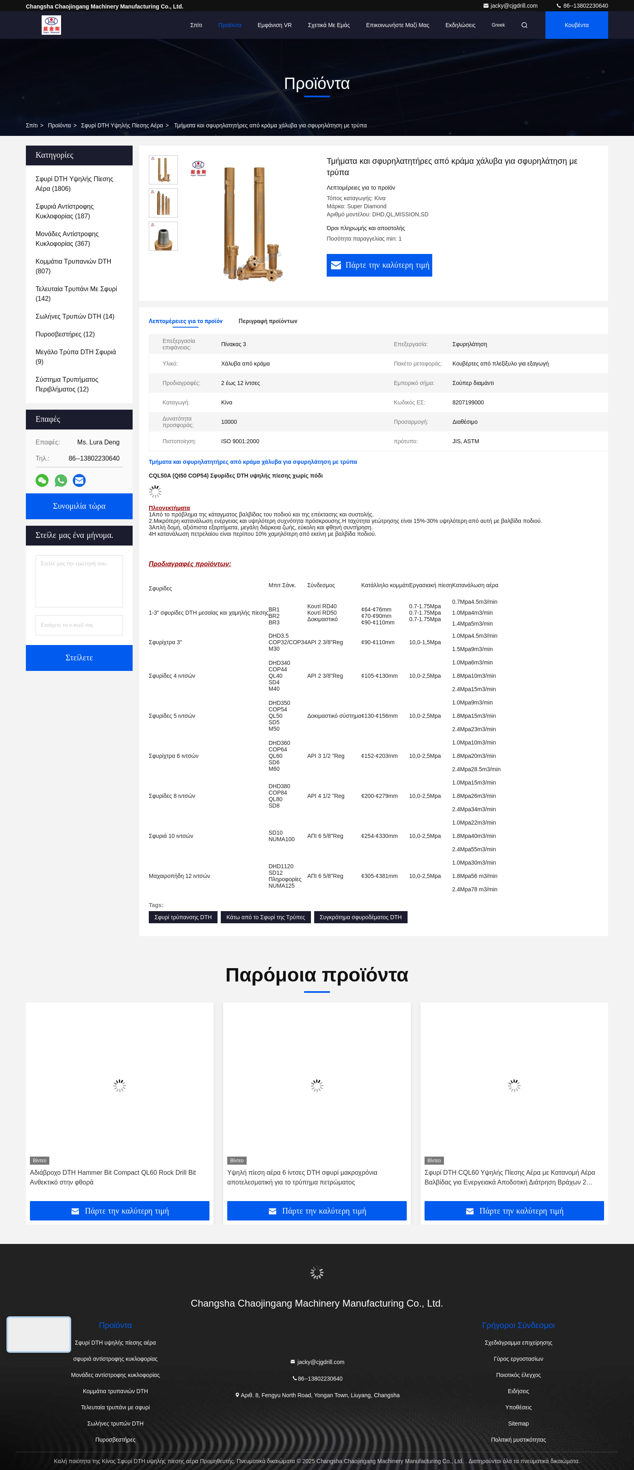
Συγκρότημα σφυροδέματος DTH (361, 917)
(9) (76, 357)
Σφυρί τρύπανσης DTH (183, 917)
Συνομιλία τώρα (79, 506)
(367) (67, 239)
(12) (65, 334)
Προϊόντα (229, 25)
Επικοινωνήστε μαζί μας (397, 25)
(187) (65, 211)
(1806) (74, 184)
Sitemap (518, 1423)
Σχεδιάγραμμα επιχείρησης (518, 1342)
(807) (73, 266)
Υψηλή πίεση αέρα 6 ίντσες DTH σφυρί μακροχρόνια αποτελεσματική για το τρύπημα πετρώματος (302, 1177)
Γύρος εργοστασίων (518, 1359)
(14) (75, 316)
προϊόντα (59, 125)
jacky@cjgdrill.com (511, 5)
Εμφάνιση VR (275, 25)
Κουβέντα (577, 25)
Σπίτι (196, 25)
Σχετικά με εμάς (329, 25)
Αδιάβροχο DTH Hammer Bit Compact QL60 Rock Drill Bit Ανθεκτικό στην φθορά (113, 1177)
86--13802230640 (582, 5)
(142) (76, 294)
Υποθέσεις (518, 1407)
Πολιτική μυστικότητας (518, 1439)
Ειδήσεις (518, 1391)
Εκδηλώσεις (461, 25)
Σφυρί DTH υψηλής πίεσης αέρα (122, 125)
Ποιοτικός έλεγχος (518, 1375)
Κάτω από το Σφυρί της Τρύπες (265, 917)
